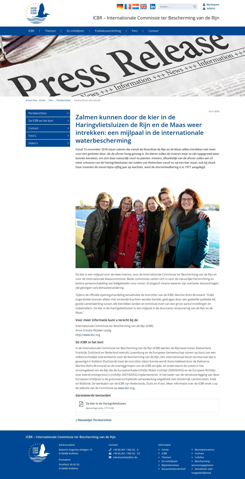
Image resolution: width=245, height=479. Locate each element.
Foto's (32, 136)
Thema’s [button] (50, 31)
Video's (33, 143)
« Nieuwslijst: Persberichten (93, 420)
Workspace (211, 4)
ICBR (164, 453)
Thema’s (166, 457)
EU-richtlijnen (169, 461)
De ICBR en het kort (40, 121)
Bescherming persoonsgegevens (202, 463)
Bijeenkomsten (170, 465)
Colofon (199, 457)
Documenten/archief (173, 468)
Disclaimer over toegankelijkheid (202, 470)
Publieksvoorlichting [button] (108, 31)
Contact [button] (154, 31)
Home (42, 100)
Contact (33, 128)
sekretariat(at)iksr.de (125, 457)
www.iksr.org (126, 388)
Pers (51, 100)
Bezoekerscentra (204, 449)
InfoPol (209, 8)
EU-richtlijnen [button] (75, 31)
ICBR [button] (31, 31)
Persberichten (63, 100)
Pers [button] (135, 31)
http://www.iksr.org (88, 335)
